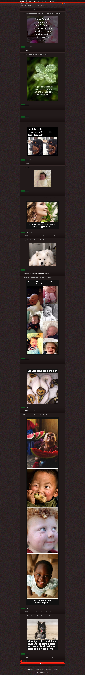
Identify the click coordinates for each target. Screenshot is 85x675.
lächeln (46, 50)
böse (54, 235)
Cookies (38, 672)
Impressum (41, 672)
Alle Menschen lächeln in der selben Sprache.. (35, 414)
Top (34, 1)
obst (41, 611)
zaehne (42, 163)
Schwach (27, 47)
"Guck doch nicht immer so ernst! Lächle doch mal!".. (37, 124)
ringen (49, 50)
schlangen (42, 410)
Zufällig (44, 1)
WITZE (22, 5)
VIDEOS (34, 5)
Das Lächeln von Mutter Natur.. (31, 366)
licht (43, 50)
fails (34, 50)
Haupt (30, 1)
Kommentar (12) (25, 657)
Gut (23, 47)
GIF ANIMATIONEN (41, 5)
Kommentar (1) (24, 163)
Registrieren (27, 3)
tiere (30, 163)
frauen (45, 235)
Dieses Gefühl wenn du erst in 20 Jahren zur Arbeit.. (37, 277)
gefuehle (40, 361)
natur (30, 107)
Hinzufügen (52, 1)
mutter (46, 410)
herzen (41, 50)
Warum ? (25, 112)
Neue (39, 1)
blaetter (40, 107)
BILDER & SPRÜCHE (28, 5)
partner (36, 657)
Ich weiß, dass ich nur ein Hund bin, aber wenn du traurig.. (39, 616)
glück (46, 107)
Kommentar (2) (24, 273)
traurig (52, 657)
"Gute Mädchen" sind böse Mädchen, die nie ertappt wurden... (40, 198)
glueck (37, 107)
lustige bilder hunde (37, 163)
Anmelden (22, 3)
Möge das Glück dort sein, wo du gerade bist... (35, 54)
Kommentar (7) (24, 50)
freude (46, 273)
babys (43, 361)
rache (54, 611)
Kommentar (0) (24, 107)
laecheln (37, 50)
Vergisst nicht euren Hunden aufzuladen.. (34, 240)
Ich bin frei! (26, 167)
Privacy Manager (45, 672)
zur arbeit (49, 361)
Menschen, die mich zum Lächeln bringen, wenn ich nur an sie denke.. (42, 13)
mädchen (51, 235)
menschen (31, 50)
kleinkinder (44, 611)
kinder (31, 361)
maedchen (41, 235)
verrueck (33, 107)
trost (45, 657)
